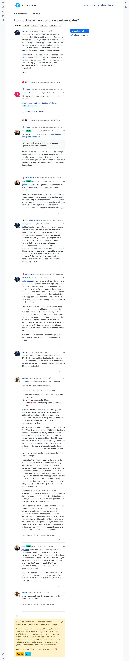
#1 (64, 31)
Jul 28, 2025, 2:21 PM (41, 592)
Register (20, 654)
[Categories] (3, 2)
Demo (99, 5)
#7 (64, 352)
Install (111, 5)
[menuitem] (126, 2)
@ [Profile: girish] (25, 55)
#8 (64, 378)
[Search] (3, 24)
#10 (64, 592)
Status (92, 5)
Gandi (35, 111)
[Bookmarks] (3, 20)
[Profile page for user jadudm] (17, 379)
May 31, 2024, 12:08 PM (47, 93)
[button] (3, 654)
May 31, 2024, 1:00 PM (41, 224)
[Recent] (3, 7)
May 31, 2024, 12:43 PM (46, 131)
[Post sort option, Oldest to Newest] (79, 35)
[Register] (126, 7)
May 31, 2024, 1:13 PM (41, 278)
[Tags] (3, 11)
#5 (64, 224)
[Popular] (3, 16)
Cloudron (27, 111)
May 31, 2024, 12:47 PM (46, 181)
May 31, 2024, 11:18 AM (42, 31)
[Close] (62, 622)
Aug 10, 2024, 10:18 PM (42, 352)
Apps (86, 5)
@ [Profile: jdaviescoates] (28, 184)
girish (23, 131)
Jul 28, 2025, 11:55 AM (45, 546)
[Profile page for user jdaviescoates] (17, 94)
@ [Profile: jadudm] (25, 550)
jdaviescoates (27, 93)
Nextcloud (18, 25)
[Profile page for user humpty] (17, 32)
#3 (64, 131)
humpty (24, 31)
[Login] (126, 2)
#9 (64, 546)
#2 (64, 93)
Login (28, 654)
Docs (105, 5)
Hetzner (41, 111)
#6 (64, 278)
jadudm (24, 378)
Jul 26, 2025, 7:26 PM (41, 378)
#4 (64, 181)
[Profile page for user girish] (17, 132)
